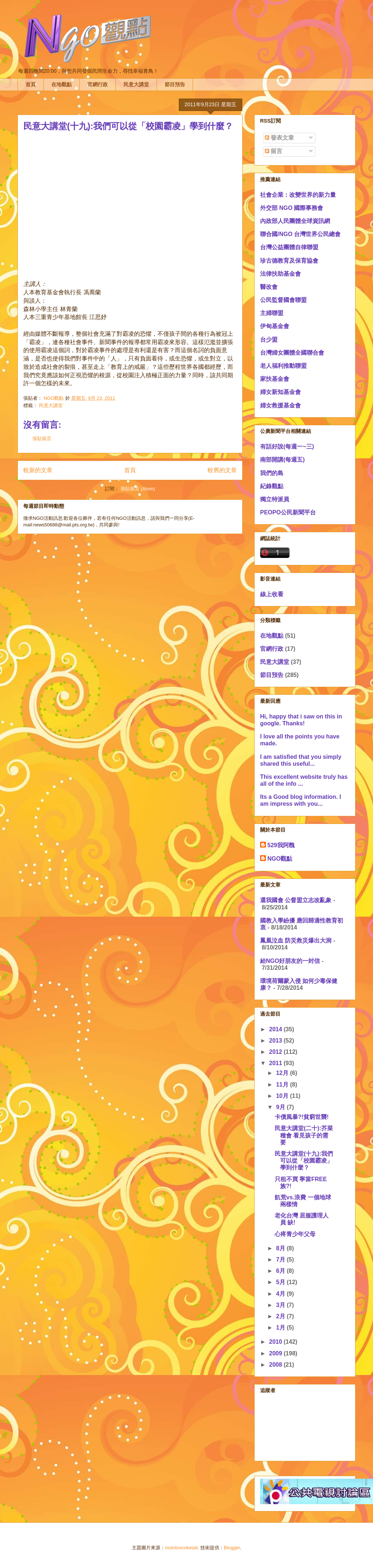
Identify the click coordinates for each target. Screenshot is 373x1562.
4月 (281, 1294)
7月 (281, 1259)
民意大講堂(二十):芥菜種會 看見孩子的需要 (304, 1135)
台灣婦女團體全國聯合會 (292, 353)
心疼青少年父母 (295, 1234)
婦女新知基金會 (280, 392)
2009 (276, 1353)
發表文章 (279, 138)
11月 (283, 1084)
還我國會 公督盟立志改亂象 (295, 900)
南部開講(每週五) (282, 460)
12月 (283, 1073)
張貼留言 (41, 438)
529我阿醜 (281, 845)
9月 (281, 1107)
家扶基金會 (274, 379)
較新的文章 (37, 470)
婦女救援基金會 (280, 405)
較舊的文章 (222, 470)
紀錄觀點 (271, 486)
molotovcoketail (181, 1547)
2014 (276, 1029)
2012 (276, 1052)
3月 (281, 1305)
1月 (281, 1327)
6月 (281, 1271)
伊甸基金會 (274, 326)
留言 (273, 151)
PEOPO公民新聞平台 (288, 512)
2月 (281, 1316)
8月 (281, 1248)
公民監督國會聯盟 (283, 300)
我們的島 (271, 473)
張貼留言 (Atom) (138, 488)
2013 (276, 1040)
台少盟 (269, 339)
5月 (281, 1282)
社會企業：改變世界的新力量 (298, 195)
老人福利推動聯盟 (283, 366)
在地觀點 (61, 84)
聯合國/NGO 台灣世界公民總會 (300, 234)
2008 (276, 1365)
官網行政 (97, 84)
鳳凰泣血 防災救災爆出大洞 (295, 940)
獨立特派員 (274, 499)
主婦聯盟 (271, 313)
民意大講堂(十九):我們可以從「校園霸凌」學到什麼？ (304, 1161)
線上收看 (271, 594)
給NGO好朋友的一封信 (290, 961)
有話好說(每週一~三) (287, 446)
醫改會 (269, 287)
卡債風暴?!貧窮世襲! (302, 1117)
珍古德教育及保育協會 (289, 261)
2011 (276, 1063)
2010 (276, 1342)
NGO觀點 (279, 859)
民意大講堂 (136, 84)
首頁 (30, 84)
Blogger (232, 1547)
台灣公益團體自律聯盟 (289, 247)
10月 (283, 1096)
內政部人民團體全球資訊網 (295, 221)
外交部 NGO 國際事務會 (291, 208)
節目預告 (175, 84)
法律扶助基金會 (280, 274)
